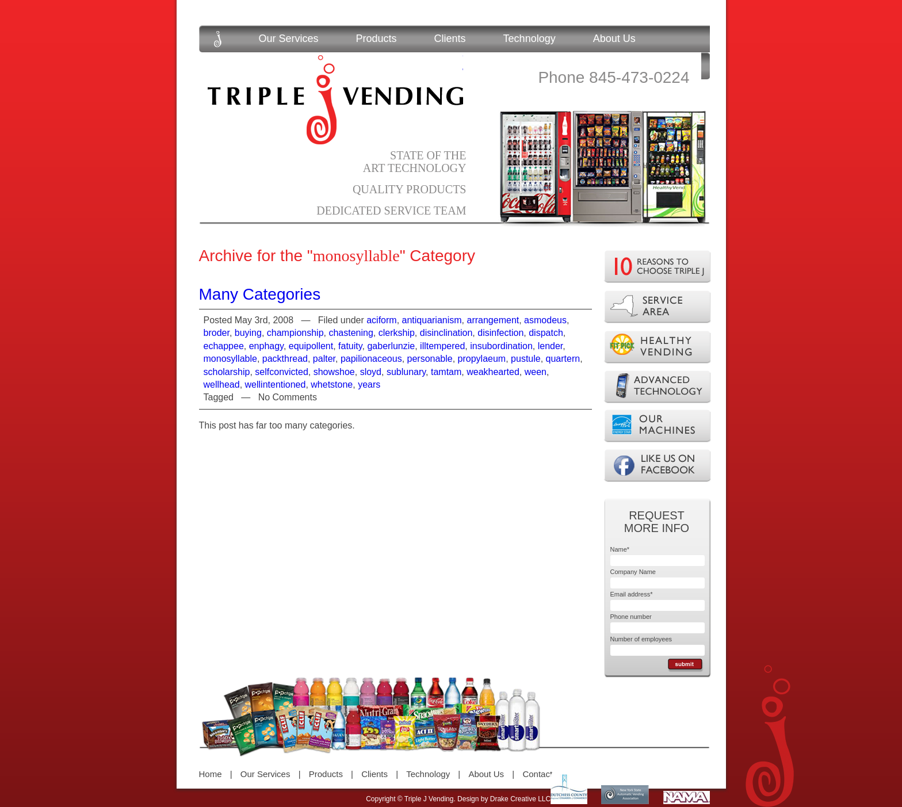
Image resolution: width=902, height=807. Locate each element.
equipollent (311, 346)
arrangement (493, 320)
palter (324, 359)
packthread (285, 359)
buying (248, 333)
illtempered (442, 346)
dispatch (546, 333)
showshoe (334, 372)
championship (295, 333)
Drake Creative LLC (520, 799)
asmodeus (545, 320)
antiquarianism (432, 320)
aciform (381, 320)
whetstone (332, 384)
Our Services (289, 38)
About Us (614, 38)
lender (550, 346)
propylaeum (482, 359)
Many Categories (260, 294)
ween (535, 372)
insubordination (501, 346)
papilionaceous (371, 359)
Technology (529, 38)
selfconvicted (281, 372)
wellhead (222, 384)
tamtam (446, 372)
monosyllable (230, 359)
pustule (526, 359)
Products (376, 38)
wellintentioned (275, 384)
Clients (450, 38)
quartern (563, 359)
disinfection (500, 333)
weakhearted (493, 372)
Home (210, 774)
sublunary (406, 372)
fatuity (350, 346)
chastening (350, 333)
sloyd (370, 372)
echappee (224, 346)
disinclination (446, 333)
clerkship (397, 333)
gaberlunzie (391, 346)
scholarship (227, 372)
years (369, 384)
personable (430, 359)
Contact (537, 774)
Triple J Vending (335, 99)
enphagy (266, 346)
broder (217, 333)
